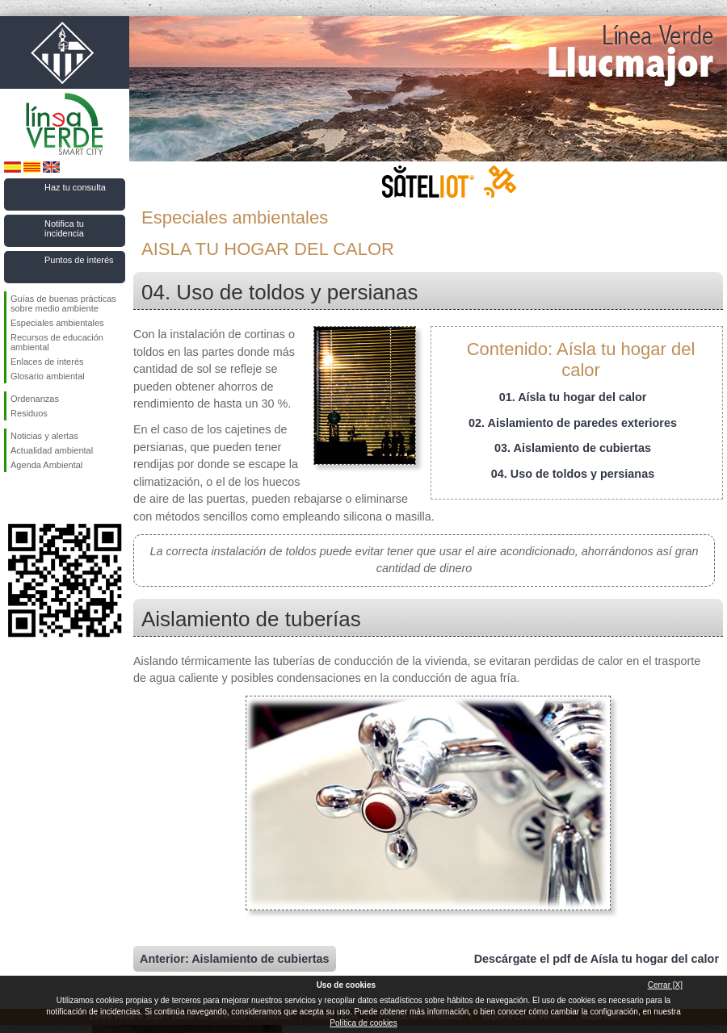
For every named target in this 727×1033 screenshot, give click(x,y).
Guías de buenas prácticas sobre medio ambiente (63, 303)
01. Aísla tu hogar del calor (573, 397)
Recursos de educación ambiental (57, 342)
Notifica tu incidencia (64, 228)
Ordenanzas (35, 399)
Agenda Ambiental (46, 465)
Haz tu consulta (75, 187)
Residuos (29, 413)
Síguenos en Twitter (40, 498)
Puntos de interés (79, 260)
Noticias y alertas (44, 436)
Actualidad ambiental (52, 450)
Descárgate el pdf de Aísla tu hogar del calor (596, 958)
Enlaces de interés (47, 361)
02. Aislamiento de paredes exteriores (573, 422)
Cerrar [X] (665, 985)
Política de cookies (363, 1022)
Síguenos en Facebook (13, 498)
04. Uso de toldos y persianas (572, 473)
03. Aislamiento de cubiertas (572, 447)
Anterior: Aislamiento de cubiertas (235, 958)
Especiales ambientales (57, 323)
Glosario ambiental (48, 376)
